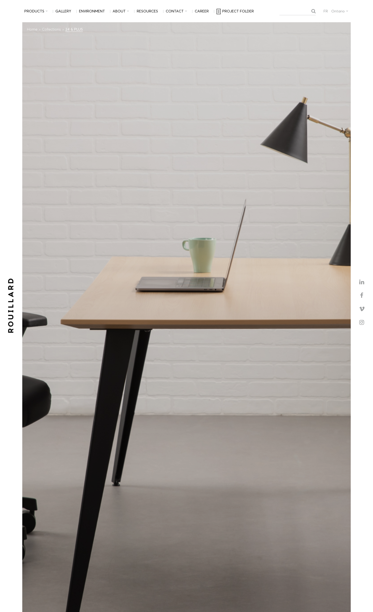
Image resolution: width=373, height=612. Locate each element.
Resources (147, 11)
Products (34, 11)
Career (202, 11)
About (119, 11)
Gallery (63, 11)
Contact (175, 11)
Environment (92, 11)
